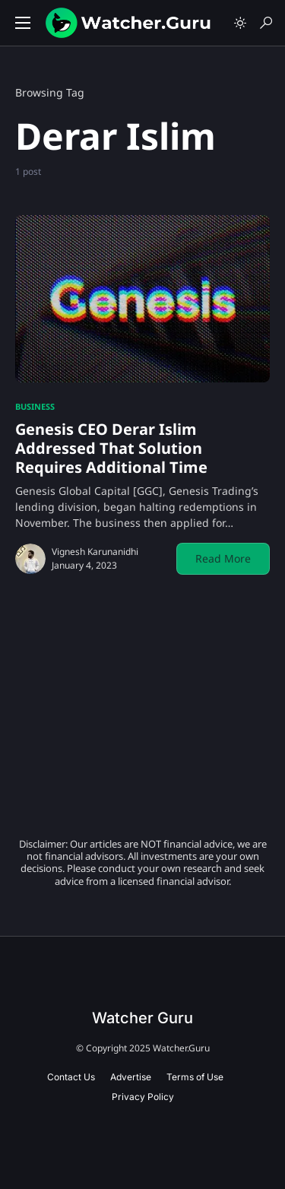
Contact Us (71, 1077)
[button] (22, 23)
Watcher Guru (142, 1018)
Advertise (130, 1077)
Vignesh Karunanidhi (95, 551)
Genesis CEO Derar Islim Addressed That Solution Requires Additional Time (111, 448)
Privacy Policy (143, 1096)
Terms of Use (194, 1077)
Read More (223, 558)
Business (35, 406)
